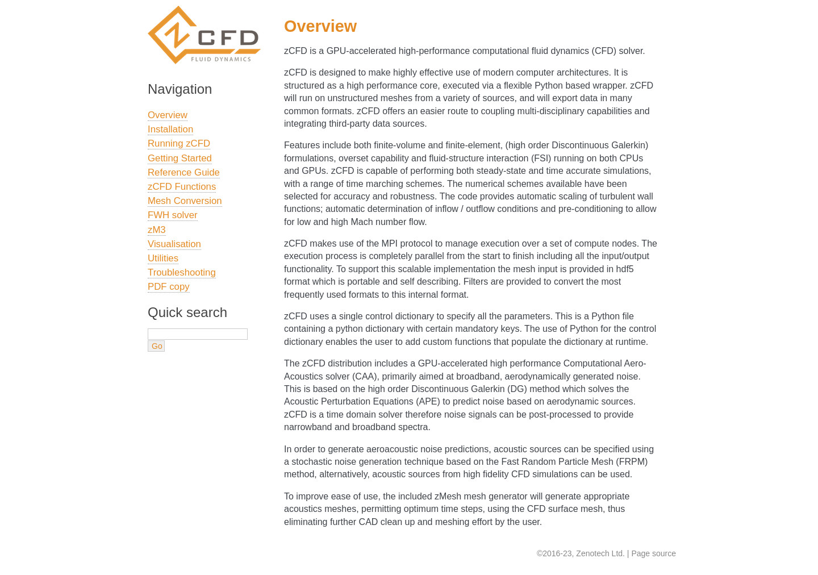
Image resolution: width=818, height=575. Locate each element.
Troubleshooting (182, 272)
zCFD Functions (182, 186)
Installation (170, 129)
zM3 (157, 229)
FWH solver (173, 215)
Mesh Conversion (185, 200)
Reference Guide (184, 172)
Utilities (163, 258)
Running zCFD (179, 143)
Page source (653, 553)
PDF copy (169, 286)
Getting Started (180, 158)
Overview (167, 115)
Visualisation (174, 244)
